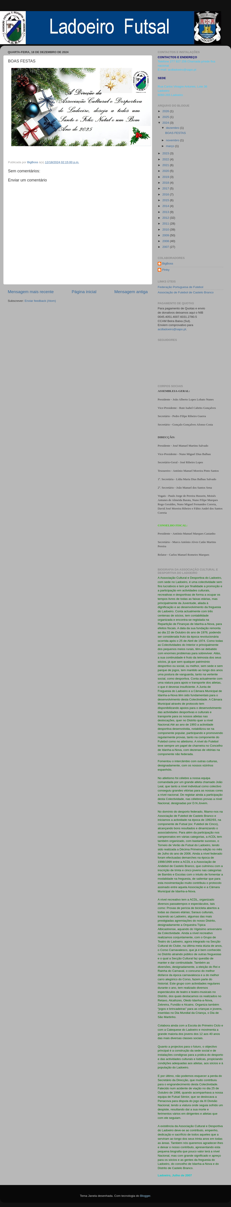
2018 (166, 182)
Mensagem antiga (131, 291)
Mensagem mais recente (31, 291)
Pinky (165, 269)
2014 (166, 206)
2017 (166, 188)
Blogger (145, 1195)
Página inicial (84, 291)
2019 (166, 177)
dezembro (173, 127)
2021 (166, 165)
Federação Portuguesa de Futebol (180, 287)
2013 (166, 212)
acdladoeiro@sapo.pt (172, 329)
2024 (166, 122)
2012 (166, 217)
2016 (166, 194)
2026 (166, 111)
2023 (166, 153)
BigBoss (167, 263)
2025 (166, 117)
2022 (166, 159)
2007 (166, 247)
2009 (166, 235)
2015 (166, 200)
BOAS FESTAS (175, 133)
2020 (166, 171)
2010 (166, 229)
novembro (173, 140)
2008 (166, 241)
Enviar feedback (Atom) (40, 300)
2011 (166, 223)
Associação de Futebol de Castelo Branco (185, 292)
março (170, 146)
